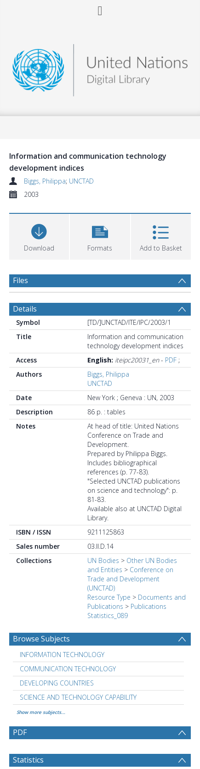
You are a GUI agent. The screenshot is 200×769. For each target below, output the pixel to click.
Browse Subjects (41, 639)
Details (25, 309)
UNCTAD (81, 181)
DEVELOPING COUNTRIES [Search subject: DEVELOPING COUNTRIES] (57, 683)
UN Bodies (103, 560)
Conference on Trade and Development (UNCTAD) (130, 578)
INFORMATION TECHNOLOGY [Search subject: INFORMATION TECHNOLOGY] (62, 654)
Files (20, 280)
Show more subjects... (41, 712)
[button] (100, 235)
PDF (171, 360)
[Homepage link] (100, 67)
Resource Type (109, 597)
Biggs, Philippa (45, 181)
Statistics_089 (107, 615)
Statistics (28, 760)
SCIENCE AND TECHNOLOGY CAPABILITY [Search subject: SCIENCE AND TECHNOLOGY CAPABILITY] (78, 697)
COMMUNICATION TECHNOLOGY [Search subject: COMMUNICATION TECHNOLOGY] (68, 668)
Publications (148, 606)
